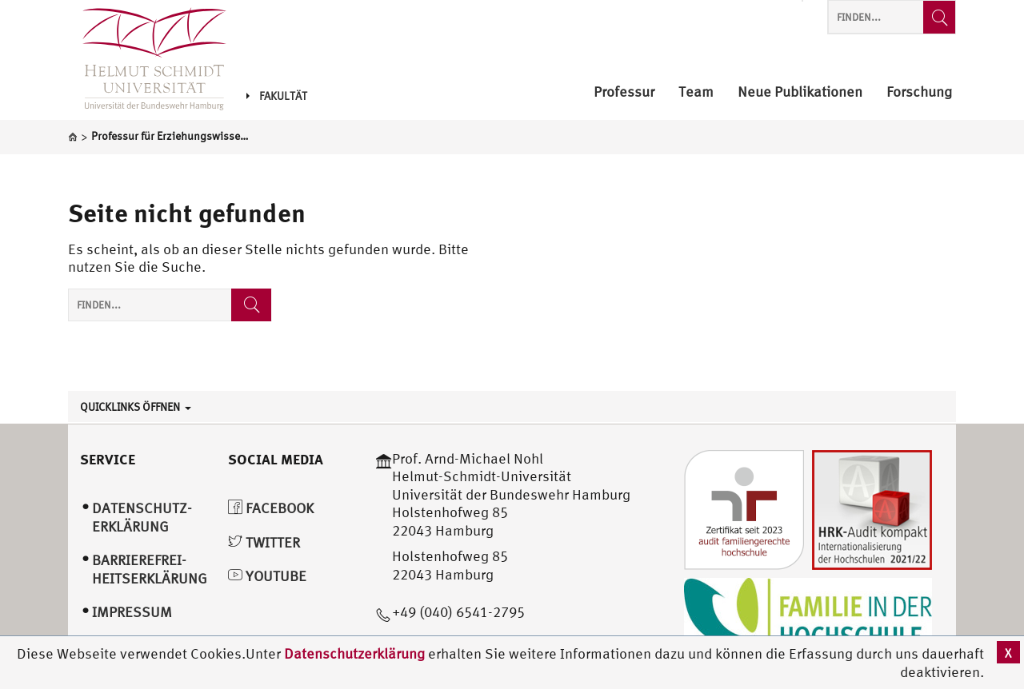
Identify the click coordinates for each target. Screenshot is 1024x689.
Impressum (132, 611)
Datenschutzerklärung (354, 653)
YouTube (267, 576)
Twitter (264, 542)
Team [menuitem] (696, 92)
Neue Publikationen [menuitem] (800, 92)
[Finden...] (939, 17)
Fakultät (276, 96)
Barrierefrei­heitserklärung (149, 569)
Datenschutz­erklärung (142, 517)
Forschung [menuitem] (919, 92)
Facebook (271, 508)
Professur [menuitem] (624, 92)
